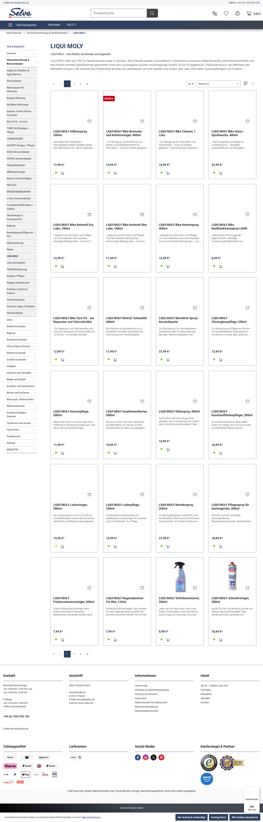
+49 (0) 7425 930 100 (248, 2)
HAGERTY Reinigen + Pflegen (21, 145)
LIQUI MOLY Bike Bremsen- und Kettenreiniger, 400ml (124, 133)
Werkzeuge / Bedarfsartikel (20, 399)
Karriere (205, 702)
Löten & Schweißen (16, 262)
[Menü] (258, 789)
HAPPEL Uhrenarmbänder (19, 158)
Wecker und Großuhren (18, 392)
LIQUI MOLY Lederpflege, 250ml (123, 506)
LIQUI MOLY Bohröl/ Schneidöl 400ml (126, 320)
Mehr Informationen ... (92, 817)
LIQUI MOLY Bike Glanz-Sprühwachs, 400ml (228, 133)
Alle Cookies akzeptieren (245, 817)
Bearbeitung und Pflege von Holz (20, 234)
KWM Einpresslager (16, 171)
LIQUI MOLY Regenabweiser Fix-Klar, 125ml (125, 600)
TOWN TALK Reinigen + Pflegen (18, 130)
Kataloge (11, 442)
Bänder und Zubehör (16, 379)
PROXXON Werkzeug (17, 269)
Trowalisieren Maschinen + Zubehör (20, 206)
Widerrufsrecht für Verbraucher (151, 702)
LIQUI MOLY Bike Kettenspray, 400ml (179, 226)
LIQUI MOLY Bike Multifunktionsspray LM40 (229, 226)
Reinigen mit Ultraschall (18, 282)
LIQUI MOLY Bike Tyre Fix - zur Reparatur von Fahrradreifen (73, 320)
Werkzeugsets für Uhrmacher (15, 89)
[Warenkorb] (252, 13)
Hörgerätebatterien (16, 165)
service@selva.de (20, 2)
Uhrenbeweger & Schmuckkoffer (15, 217)
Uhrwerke (11, 53)
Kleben (10, 249)
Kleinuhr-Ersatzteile (16, 352)
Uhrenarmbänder (15, 312)
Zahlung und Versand (146, 694)
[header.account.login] (236, 13)
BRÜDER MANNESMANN (19, 191)
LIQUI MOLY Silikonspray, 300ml (70, 133)
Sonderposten (13, 436)
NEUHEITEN (12, 449)
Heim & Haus (13, 429)
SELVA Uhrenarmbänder (18, 151)
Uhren (9, 319)
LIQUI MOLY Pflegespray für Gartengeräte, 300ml (230, 506)
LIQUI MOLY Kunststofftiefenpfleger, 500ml (232, 413)
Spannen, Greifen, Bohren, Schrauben (19, 113)
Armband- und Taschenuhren (21, 386)
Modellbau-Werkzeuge (17, 104)
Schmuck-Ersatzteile (17, 339)
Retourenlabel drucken (146, 711)
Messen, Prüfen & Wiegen (19, 178)
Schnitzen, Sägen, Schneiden (20, 306)
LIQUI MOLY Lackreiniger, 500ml (70, 506)
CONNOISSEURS (15, 138)
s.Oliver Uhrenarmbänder (19, 198)
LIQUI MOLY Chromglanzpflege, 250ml (229, 320)
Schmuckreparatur (16, 299)
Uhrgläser (11, 366)
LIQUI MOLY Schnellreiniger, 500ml (230, 600)
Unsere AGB (141, 685)
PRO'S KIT (12, 185)
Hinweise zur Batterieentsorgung (152, 690)
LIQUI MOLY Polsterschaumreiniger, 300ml (73, 600)
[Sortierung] (219, 83)
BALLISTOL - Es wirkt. (17, 121)
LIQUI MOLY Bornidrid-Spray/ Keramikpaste (178, 320)
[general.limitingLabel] (191, 83)
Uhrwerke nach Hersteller (19, 372)
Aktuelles (205, 698)
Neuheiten (54, 24)
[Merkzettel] (225, 13)
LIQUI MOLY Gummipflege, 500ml (71, 413)
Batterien (11, 225)
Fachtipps (206, 690)
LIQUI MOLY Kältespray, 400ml (179, 411)
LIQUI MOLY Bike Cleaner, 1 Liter (177, 133)
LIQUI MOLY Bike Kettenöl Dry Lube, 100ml (73, 226)
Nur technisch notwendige (191, 817)
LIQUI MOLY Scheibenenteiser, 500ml (179, 600)
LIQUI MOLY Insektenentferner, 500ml (126, 413)
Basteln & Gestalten (16, 326)
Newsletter (206, 694)
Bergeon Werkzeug (16, 98)
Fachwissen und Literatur (19, 423)
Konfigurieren (218, 817)
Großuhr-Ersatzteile (16, 359)
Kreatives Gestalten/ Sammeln (17, 414)
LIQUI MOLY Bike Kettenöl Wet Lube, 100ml (126, 226)
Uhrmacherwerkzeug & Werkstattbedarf (18, 61)
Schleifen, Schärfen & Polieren (17, 291)
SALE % (71, 24)
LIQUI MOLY (12, 256)
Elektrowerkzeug (15, 242)
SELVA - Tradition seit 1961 (214, 685)
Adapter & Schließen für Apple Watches (18, 72)
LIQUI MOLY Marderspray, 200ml (176, 506)
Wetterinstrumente (16, 405)
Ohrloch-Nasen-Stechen (18, 346)
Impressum (141, 698)
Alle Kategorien (15, 46)
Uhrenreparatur (14, 80)
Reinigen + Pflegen (15, 276)
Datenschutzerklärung (146, 706)
